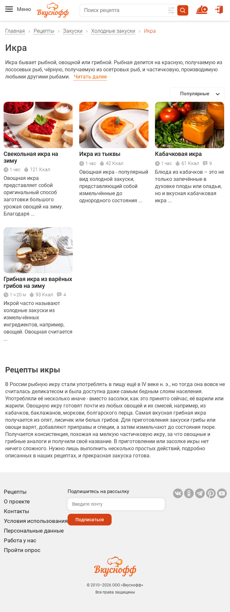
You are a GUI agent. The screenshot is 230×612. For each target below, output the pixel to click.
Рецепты (44, 31)
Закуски (72, 31)
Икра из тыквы (99, 153)
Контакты (16, 511)
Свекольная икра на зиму (31, 157)
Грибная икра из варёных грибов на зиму (38, 282)
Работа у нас (20, 540)
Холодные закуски (113, 31)
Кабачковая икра (178, 153)
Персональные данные (34, 530)
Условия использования (36, 521)
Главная (15, 31)
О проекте (17, 501)
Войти (219, 6)
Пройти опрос (22, 550)
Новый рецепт (203, 6)
